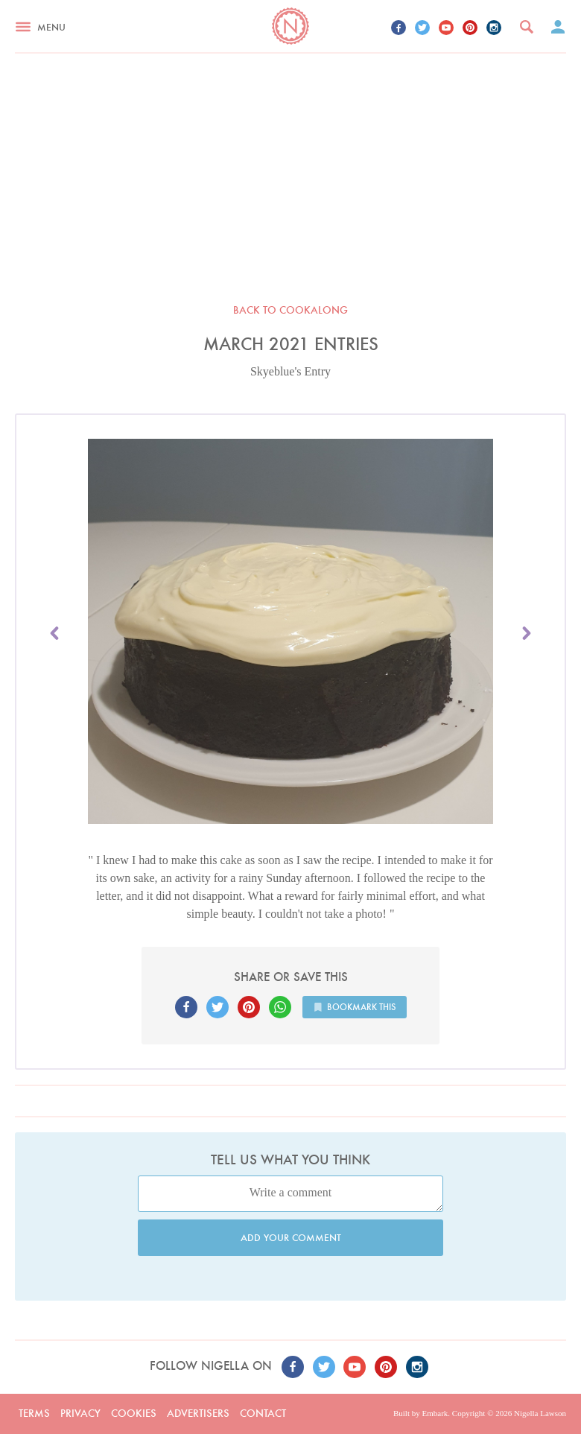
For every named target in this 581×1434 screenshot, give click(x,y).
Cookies (133, 1413)
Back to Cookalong (290, 310)
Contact (263, 1413)
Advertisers (198, 1413)
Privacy (80, 1413)
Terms (34, 1413)
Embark (435, 1413)
